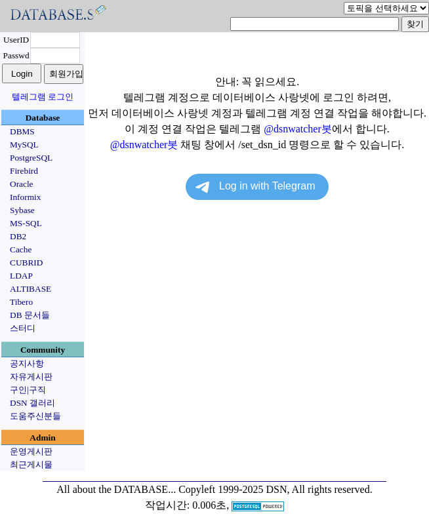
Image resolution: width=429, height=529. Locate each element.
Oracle (21, 184)
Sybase (22, 210)
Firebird (24, 171)
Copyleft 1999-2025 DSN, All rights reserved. (275, 489)
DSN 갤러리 (32, 403)
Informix (25, 197)
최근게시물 (31, 464)
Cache (20, 249)
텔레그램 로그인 (42, 97)
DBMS (22, 131)
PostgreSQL (31, 158)
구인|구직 (28, 390)
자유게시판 (31, 377)
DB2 (18, 236)
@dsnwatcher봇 (298, 128)
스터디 (22, 328)
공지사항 (27, 363)
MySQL (24, 144)
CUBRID (26, 262)
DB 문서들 (30, 315)
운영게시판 (31, 451)
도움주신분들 (35, 416)
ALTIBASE (30, 289)
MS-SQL (26, 223)
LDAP (21, 276)
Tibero (21, 302)
